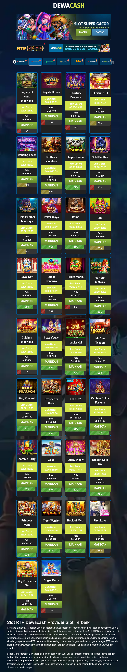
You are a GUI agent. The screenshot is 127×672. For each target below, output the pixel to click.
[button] (15, 62)
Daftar (100, 32)
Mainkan (26, 124)
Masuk (83, 32)
